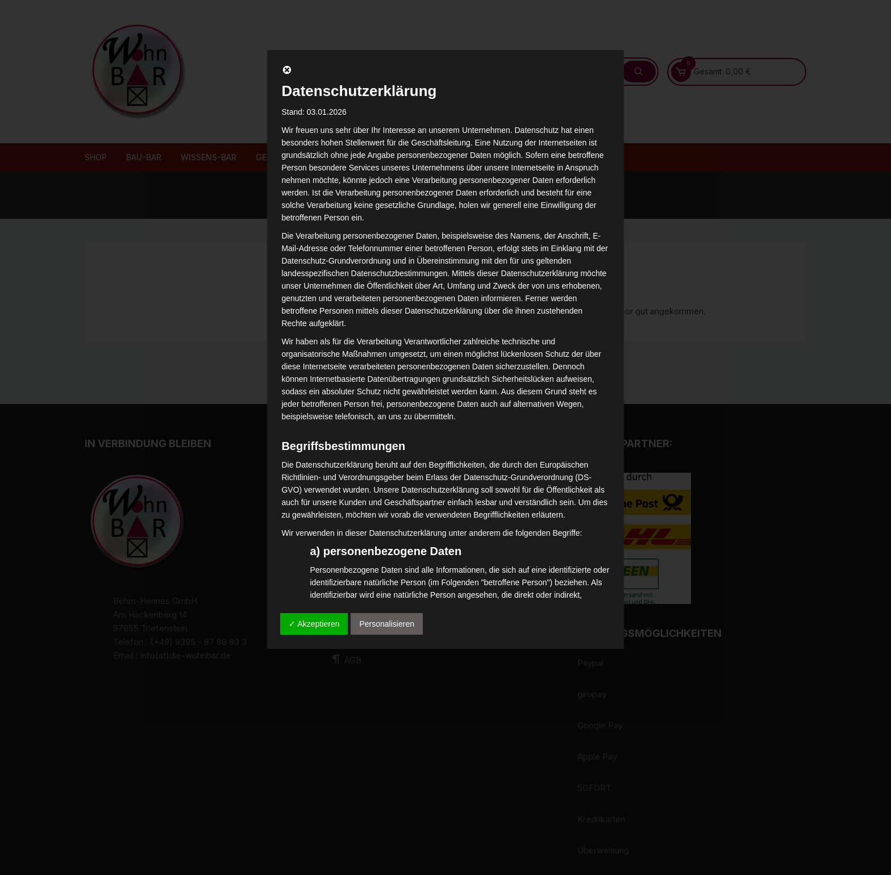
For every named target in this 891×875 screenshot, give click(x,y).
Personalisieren (386, 623)
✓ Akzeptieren (314, 623)
